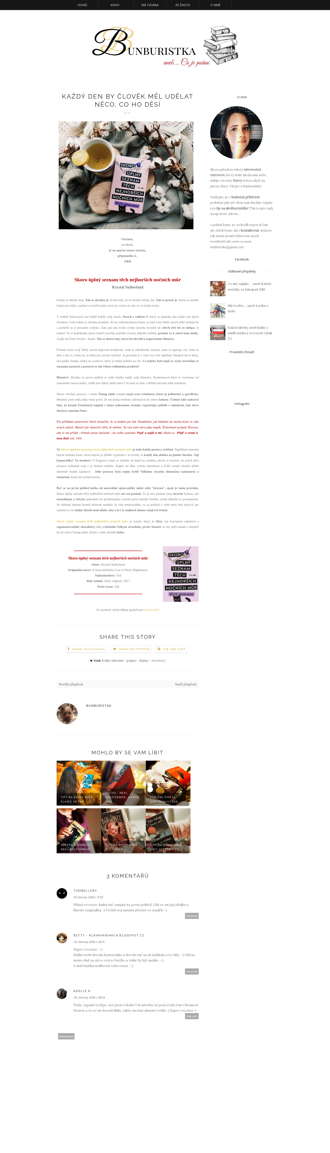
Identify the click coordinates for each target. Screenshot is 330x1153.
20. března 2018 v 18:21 (88, 942)
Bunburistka (99, 706)
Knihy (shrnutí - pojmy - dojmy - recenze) (133, 660)
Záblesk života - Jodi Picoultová (164, 799)
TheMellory (85, 891)
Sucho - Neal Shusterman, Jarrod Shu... (122, 797)
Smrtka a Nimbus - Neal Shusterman (76, 847)
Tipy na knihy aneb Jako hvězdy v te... (166, 847)
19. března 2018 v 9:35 (88, 897)
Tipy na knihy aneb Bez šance (121, 847)
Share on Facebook (88, 649)
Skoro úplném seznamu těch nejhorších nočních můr (96, 449)
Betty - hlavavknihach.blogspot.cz (108, 935)
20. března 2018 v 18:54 (89, 997)
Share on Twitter (134, 649)
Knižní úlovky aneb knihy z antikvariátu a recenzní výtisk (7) (250, 333)
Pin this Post (174, 649)
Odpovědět (192, 915)
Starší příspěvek (186, 684)
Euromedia (151, 609)
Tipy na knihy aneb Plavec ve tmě (77, 799)
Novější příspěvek (71, 684)
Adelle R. (82, 991)
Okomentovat (66, 1036)
